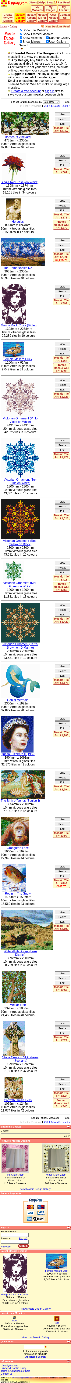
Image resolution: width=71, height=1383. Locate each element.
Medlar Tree (18, 1004)
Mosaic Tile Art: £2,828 (61, 395)
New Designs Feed (58, 26)
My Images (50, 9)
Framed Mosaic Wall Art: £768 (61, 586)
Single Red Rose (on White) (19, 182)
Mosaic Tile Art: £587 (61, 171)
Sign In (50, 91)
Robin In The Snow (18, 893)
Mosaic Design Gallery (20, 17)
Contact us (6, 1373)
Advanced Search (35, 1356)
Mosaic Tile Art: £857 (61, 988)
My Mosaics (37, 9)
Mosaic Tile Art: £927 (61, 834)
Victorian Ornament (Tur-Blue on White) (20, 481)
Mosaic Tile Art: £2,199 (61, 927)
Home (3, 26)
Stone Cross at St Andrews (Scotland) (20, 1059)
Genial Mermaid (17, 700)
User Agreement (9, 1365)
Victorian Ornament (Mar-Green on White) (20, 584)
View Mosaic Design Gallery (35, 1308)
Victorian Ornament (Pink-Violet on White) (20, 420)
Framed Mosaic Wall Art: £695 (61, 368)
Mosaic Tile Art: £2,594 (61, 788)
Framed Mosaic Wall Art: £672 (61, 224)
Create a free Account (26, 91)
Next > (57, 105)
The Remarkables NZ (17, 268)
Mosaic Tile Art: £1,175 (61, 681)
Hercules (18, 221)
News (33, 2)
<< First (23, 105)
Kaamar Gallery (59, 37)
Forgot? (23, 1238)
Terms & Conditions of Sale (15, 1370)
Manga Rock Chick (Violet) (19, 325)
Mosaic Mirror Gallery (42, 17)
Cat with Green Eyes (18, 1100)
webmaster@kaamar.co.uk (23, 1378)
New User (6, 1246)
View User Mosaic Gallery (35, 1337)
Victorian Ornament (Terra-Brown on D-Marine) (20, 646)
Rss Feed (64, 2)
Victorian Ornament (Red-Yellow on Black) (20, 542)
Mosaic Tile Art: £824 (61, 1039)
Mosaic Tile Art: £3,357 (61, 129)
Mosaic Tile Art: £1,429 (61, 456)
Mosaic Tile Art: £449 (61, 1094)
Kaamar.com (14, 3)
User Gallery (57, 41)
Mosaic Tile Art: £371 (61, 216)
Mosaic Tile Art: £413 (61, 578)
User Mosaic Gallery (53, 17)
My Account (64, 9)
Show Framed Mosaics (38, 34)
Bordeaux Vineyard (18, 137)
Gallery (13, 26)
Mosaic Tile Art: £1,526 (61, 517)
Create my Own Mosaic (8, 17)
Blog (50, 2)
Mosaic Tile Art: (61, 257)
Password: (6, 1238)
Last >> (66, 105)
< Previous (35, 105)
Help (42, 2)
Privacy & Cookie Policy (13, 1368)
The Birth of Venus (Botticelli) (20, 800)
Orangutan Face (18, 848)
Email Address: (9, 1231)
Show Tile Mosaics (35, 30)
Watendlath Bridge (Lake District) (20, 953)
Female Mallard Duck (17, 359)
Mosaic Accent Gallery (31, 17)
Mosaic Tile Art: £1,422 (61, 620)
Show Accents (32, 37)
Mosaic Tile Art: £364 (61, 359)
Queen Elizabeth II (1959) (18, 754)
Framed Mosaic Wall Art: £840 (61, 1103)
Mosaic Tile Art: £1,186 (61, 734)
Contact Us (65, 16)
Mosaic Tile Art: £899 (61, 302)
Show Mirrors (32, 41)
